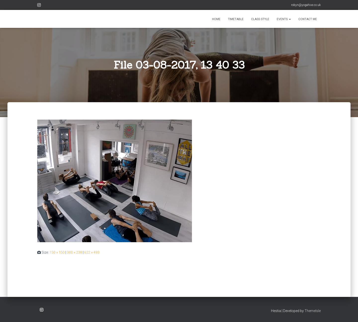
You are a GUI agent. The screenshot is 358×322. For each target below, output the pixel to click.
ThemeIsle (313, 311)
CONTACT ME (307, 19)
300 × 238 (74, 252)
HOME (216, 19)
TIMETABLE (236, 19)
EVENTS (284, 19)
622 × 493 (91, 252)
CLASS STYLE (260, 19)
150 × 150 (57, 252)
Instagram (39, 5)
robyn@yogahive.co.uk (306, 5)
